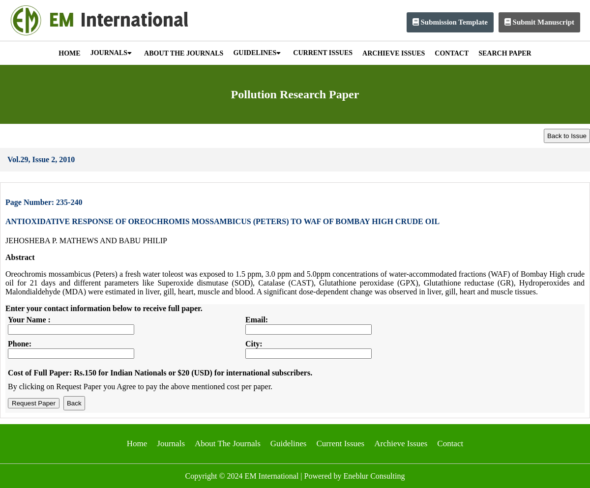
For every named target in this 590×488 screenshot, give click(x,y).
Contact (450, 443)
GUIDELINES (257, 53)
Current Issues (340, 443)
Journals (171, 443)
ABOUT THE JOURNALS (183, 53)
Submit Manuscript (539, 22)
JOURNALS (111, 53)
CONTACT (452, 53)
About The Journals (228, 443)
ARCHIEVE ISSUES (393, 53)
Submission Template (450, 22)
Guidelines (288, 443)
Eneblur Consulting (374, 476)
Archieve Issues (400, 443)
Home (137, 443)
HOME (69, 53)
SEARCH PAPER (504, 53)
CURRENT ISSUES (323, 53)
